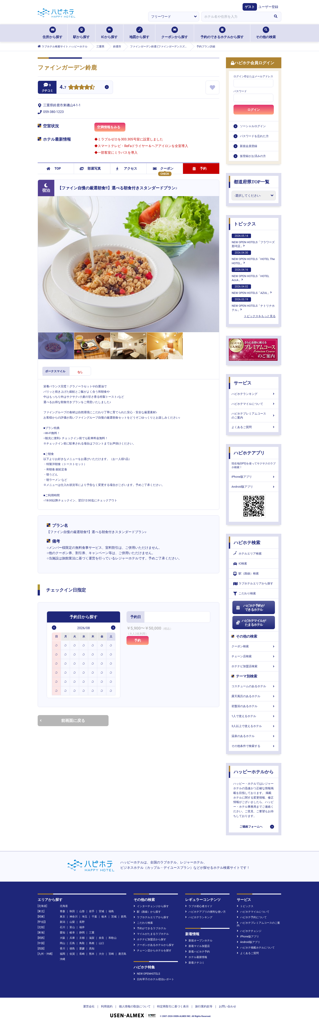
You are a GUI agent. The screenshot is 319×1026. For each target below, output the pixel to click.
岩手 (91, 911)
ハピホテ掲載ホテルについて (256, 947)
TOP (54, 169)
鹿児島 (122, 953)
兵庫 (72, 937)
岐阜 (72, 932)
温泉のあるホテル (253, 736)
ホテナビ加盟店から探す (150, 939)
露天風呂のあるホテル (253, 696)
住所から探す (52, 33)
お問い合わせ (227, 1006)
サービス (242, 382)
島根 (91, 943)
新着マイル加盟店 (197, 946)
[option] (56, 645)
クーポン (163, 169)
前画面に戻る (62, 720)
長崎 (82, 953)
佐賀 (72, 953)
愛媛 (82, 948)
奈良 (101, 937)
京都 (82, 937)
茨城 (114, 916)
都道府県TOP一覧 (251, 181)
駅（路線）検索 (246, 574)
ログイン (253, 109)
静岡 (82, 932)
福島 (111, 911)
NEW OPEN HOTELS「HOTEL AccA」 (250, 275)
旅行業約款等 (203, 1006)
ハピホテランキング (253, 394)
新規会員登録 (248, 146)
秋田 (72, 911)
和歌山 (113, 937)
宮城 (101, 911)
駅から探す (81, 33)
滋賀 (91, 937)
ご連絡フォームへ (251, 826)
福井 (82, 927)
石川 (62, 927)
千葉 (94, 916)
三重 (91, 932)
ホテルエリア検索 (247, 554)
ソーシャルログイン (253, 126)
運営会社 (89, 1006)
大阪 (62, 937)
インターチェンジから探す (151, 906)
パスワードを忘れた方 (254, 136)
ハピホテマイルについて (253, 403)
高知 (91, 948)
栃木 (104, 916)
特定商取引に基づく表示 (173, 1006)
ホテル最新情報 (196, 957)
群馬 (123, 916)
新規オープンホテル (198, 940)
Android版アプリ (253, 486)
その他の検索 (266, 33)
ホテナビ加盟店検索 (253, 666)
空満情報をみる (111, 128)
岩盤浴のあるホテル (253, 706)
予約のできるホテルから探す (222, 33)
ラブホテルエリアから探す (253, 584)
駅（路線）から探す (147, 911)
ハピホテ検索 (247, 542)
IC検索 (240, 564)
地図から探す (139, 33)
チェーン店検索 (253, 656)
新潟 (62, 921)
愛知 (62, 932)
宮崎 (111, 953)
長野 (82, 921)
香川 (62, 948)
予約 (199, 169)
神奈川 (74, 916)
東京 (62, 916)
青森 (62, 911)
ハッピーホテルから (254, 771)
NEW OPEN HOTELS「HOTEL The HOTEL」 (253, 257)
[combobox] (235, 16)
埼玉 (84, 916)
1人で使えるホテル (253, 716)
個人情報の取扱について (135, 1006)
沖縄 (62, 959)
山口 (101, 943)
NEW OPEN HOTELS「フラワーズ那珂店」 (253, 241)
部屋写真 (90, 169)
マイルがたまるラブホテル (151, 933)
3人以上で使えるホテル (253, 726)
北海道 (64, 906)
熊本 (91, 953)
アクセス (126, 169)
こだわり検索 (244, 593)
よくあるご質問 (253, 427)
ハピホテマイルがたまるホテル (251, 623)
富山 (72, 927)
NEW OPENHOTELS (147, 973)
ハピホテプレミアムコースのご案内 (253, 415)
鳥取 (82, 943)
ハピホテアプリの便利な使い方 (205, 911)
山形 (82, 911)
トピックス (245, 223)
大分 (101, 953)
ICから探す (109, 33)
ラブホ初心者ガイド (198, 906)
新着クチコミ (194, 962)
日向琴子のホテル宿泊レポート (154, 979)
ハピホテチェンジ (249, 931)
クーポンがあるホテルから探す (154, 944)
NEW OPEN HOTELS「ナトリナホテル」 (253, 304)
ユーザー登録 (268, 7)
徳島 (72, 948)
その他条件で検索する (253, 746)
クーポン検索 (253, 646)
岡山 (62, 943)
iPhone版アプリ (253, 476)
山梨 (72, 921)
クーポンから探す (174, 33)
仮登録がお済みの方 (253, 156)
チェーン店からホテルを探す (152, 950)
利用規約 (107, 1006)
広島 (72, 943)
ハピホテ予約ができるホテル (250, 608)
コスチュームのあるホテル (253, 686)
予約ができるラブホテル (150, 928)
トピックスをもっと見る (260, 316)
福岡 (62, 953)
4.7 (63, 87)
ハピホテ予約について (252, 917)
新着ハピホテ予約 (197, 951)
